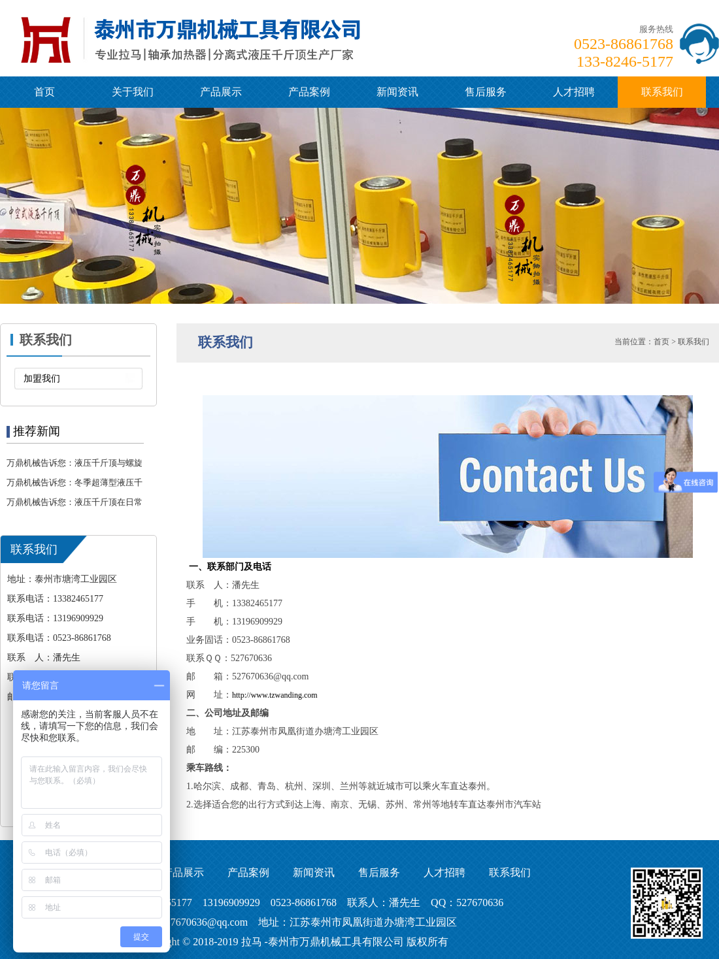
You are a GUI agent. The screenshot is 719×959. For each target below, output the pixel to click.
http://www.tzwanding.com (275, 695)
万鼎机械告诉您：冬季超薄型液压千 (74, 482)
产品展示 (221, 91)
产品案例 (309, 91)
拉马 (251, 941)
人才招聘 (574, 91)
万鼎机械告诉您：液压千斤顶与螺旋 (74, 463)
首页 (44, 91)
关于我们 (133, 91)
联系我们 (662, 91)
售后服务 (486, 91)
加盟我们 (42, 378)
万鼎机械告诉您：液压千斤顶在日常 (74, 502)
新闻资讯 (397, 91)
